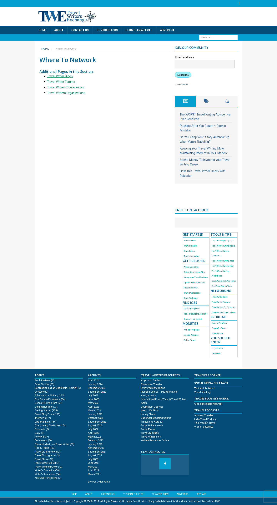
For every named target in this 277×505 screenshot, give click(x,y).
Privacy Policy (160, 494)
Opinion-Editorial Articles (194, 282)
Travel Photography (45, 455)
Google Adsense (191, 335)
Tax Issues (216, 353)
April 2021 (93, 470)
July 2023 (93, 395)
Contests (40, 391)
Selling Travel (189, 340)
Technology (41, 440)
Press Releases (190, 287)
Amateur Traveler (203, 415)
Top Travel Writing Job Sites (195, 314)
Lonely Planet (148, 414)
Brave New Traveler (151, 384)
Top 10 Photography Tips (222, 240)
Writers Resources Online (155, 440)
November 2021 (96, 447)
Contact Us (80, 30)
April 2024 (93, 380)
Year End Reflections (46, 477)
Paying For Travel (219, 328)
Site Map (201, 494)
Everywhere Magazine (153, 387)
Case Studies (42, 384)
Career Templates (191, 308)
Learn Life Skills (150, 410)
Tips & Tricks (42, 447)
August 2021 (95, 455)
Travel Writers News (152, 425)
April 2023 (93, 406)
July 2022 (93, 429)
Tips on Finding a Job (193, 319)
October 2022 (95, 417)
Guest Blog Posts (44, 414)
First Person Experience (47, 399)
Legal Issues (217, 348)
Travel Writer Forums (61, 81)
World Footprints (203, 426)
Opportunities (42, 421)
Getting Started (43, 410)
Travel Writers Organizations (66, 93)
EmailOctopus (184, 84)
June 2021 (93, 462)
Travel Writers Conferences (65, 87)
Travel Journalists (191, 256)
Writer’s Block (217, 333)
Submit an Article (139, 30)
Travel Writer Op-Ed (45, 462)
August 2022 (95, 425)
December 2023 (96, 387)
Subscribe (183, 74)
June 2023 (93, 399)
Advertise (167, 30)
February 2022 (95, 440)
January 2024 (95, 384)
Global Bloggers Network (208, 403)
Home (42, 30)
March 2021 (94, 474)
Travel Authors (190, 240)
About (58, 30)
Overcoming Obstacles (47, 425)
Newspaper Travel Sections (195, 277)
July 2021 (93, 459)
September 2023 (97, 391)
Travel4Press (148, 429)
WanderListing (202, 391)
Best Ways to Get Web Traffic (224, 281)
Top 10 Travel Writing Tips (222, 266)
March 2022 (94, 436)
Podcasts (40, 429)
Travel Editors (189, 251)
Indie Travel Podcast (205, 419)
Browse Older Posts (99, 481)
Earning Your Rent (219, 323)
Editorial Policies (133, 494)
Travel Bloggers (190, 245)
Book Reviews (42, 380)
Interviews (40, 417)
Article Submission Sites (194, 272)
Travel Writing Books (46, 466)
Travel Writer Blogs (60, 76)
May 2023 (93, 402)
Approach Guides (151, 380)
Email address (184, 57)
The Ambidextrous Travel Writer (52, 444)
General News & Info (46, 402)
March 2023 (94, 410)
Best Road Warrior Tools (222, 286)
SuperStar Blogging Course (156, 417)
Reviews (39, 436)
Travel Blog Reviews (46, 451)
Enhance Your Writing (46, 395)
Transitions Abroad (151, 421)
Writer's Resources (45, 474)
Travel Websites (190, 298)
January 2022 (95, 444)
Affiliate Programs (191, 330)
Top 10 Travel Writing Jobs (223, 260)
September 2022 (97, 421)
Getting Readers (44, 406)
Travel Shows (42, 459)
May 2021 (93, 466)
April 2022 (93, 432)
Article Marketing (191, 267)
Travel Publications (192, 293)
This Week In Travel (204, 422)
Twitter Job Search (204, 388)
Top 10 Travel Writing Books (223, 245)
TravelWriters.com (151, 436)
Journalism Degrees (152, 406)
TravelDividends (150, 432)
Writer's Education (45, 470)
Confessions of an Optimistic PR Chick (56, 387)
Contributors (107, 30)
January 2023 (95, 414)
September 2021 (97, 451)
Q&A (37, 432)
